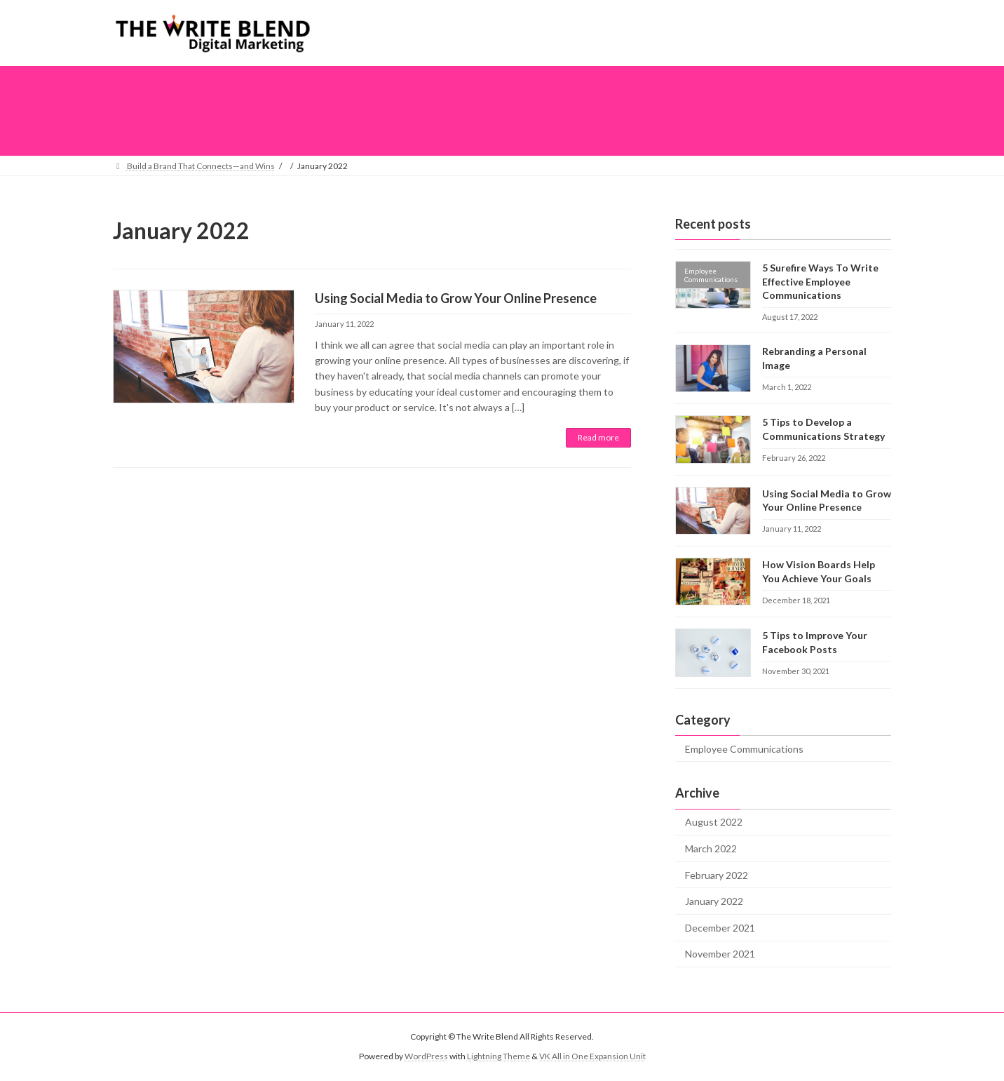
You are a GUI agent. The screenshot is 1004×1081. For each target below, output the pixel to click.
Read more (598, 437)
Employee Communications (744, 748)
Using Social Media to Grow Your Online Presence (456, 298)
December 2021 (720, 927)
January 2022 (714, 901)
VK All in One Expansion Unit (592, 1056)
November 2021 (720, 954)
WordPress (426, 1056)
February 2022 (716, 874)
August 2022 (713, 822)
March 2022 (711, 848)
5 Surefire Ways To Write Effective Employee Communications (820, 281)
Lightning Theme (498, 1056)
